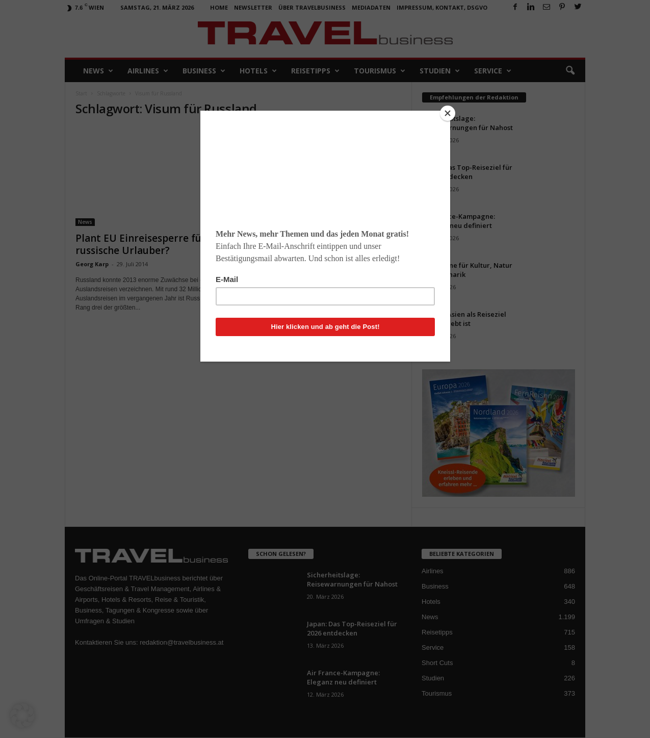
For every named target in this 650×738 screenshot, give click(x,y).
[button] (22, 715)
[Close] (447, 113)
